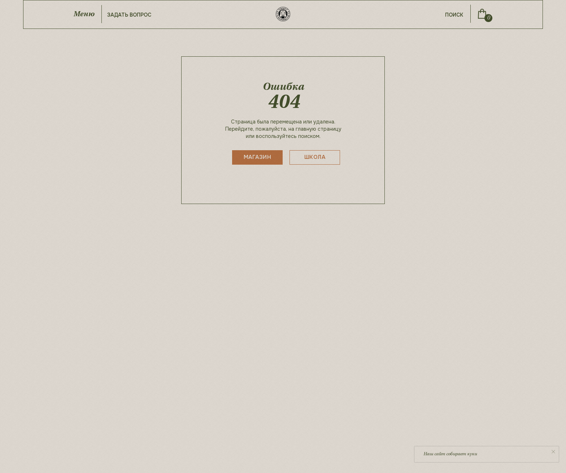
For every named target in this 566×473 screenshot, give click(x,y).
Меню (83, 14)
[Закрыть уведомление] (553, 451)
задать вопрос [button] (129, 15)
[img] (482, 14)
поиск (454, 15)
